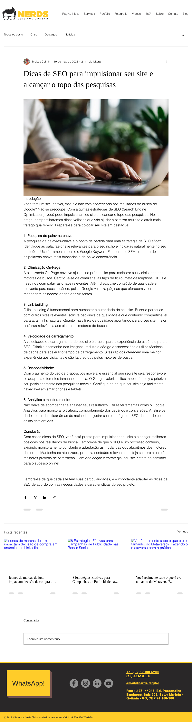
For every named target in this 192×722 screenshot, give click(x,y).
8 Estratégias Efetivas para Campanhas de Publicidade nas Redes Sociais (94, 580)
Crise (34, 34)
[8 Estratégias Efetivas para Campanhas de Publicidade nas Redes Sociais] (96, 555)
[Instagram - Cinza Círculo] (85, 683)
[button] (183, 34)
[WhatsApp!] (28, 683)
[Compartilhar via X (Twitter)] (35, 497)
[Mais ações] (166, 61)
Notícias (70, 34)
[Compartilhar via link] (54, 497)
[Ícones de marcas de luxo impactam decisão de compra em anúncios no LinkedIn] (32, 555)
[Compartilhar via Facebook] (25, 497)
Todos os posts (13, 34)
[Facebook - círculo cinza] (74, 683)
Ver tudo (182, 531)
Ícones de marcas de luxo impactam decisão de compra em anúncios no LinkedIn (32, 580)
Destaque (51, 34)
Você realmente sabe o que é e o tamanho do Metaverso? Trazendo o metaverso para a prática (158, 580)
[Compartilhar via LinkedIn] (44, 497)
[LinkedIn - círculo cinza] (97, 683)
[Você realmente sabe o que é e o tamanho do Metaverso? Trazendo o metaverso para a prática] (159, 555)
